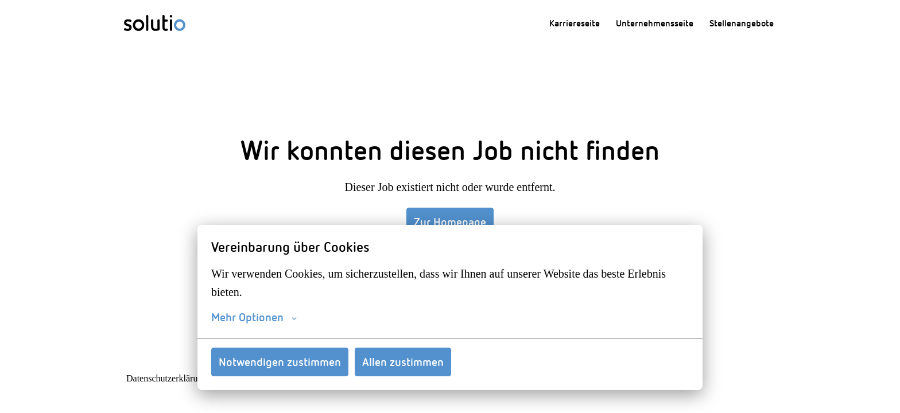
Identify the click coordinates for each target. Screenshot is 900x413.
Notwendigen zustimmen (280, 361)
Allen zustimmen (403, 361)
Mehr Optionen (254, 317)
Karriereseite (574, 23)
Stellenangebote (741, 23)
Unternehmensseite (654, 23)
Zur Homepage (450, 222)
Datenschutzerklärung (167, 378)
